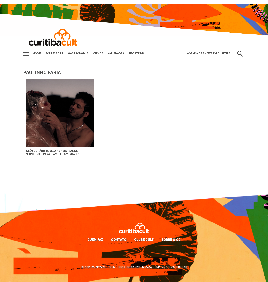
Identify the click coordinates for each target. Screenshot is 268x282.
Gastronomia (78, 53)
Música (98, 53)
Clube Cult (144, 239)
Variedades (116, 53)
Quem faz (95, 239)
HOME (37, 53)
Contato (118, 239)
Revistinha (137, 53)
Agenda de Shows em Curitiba (208, 53)
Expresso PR (54, 53)
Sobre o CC (171, 239)
